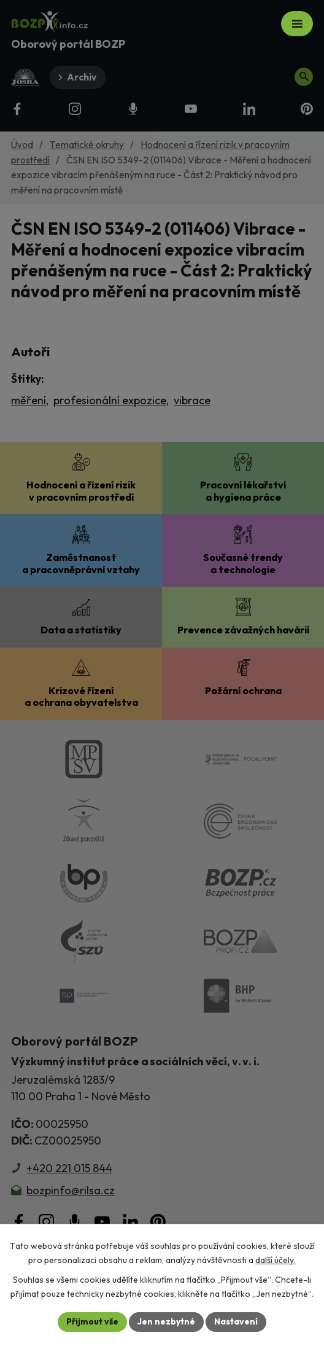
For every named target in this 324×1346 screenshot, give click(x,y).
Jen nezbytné (166, 1321)
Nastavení (236, 1321)
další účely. (275, 1260)
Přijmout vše (92, 1321)
